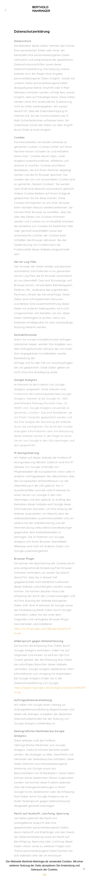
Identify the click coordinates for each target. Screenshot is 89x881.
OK (45, 874)
